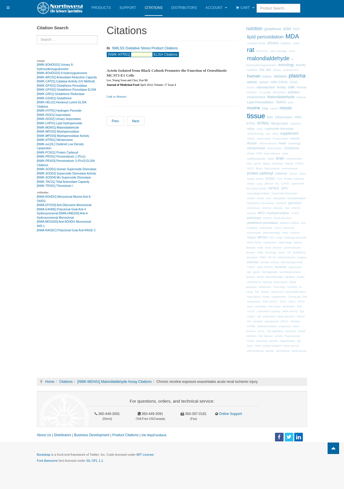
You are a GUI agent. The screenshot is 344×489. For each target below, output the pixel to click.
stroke (251, 153)
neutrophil (290, 331)
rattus (251, 128)
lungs (279, 237)
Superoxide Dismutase (284, 193)
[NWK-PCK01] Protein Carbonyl (57, 152)
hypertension (287, 340)
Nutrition (252, 69)
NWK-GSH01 (279, 82)
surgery (301, 257)
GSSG (294, 82)
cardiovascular (256, 158)
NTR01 (263, 123)
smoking (292, 287)
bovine (251, 87)
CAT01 (285, 183)
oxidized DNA (291, 70)
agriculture (294, 203)
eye (268, 133)
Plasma (301, 97)
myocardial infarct (295, 291)
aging (266, 163)
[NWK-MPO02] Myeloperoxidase (58, 131)
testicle (251, 198)
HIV (249, 321)
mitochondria (294, 158)
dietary (277, 70)
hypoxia (251, 213)
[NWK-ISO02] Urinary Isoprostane (59, 119)
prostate (258, 321)
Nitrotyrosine (279, 123)
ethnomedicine (255, 351)
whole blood (254, 282)
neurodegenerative (258, 193)
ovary (259, 128)
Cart (245, 8)
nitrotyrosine (256, 148)
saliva (302, 173)
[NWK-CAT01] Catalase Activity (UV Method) (66, 81)
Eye (302, 311)
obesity (289, 163)
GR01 (262, 257)
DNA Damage (278, 51)
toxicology (286, 65)
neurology (270, 252)
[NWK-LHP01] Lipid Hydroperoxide (59, 123)
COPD (295, 213)
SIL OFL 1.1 (94, 460)
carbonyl (281, 173)
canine (257, 163)
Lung (260, 183)
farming (267, 282)
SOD (296, 29)
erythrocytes (254, 232)
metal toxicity (298, 351)
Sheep (251, 183)
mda (260, 247)
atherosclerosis (286, 257)
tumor (281, 252)
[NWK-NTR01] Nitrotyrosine (55, 139)
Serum (278, 227)
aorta (285, 153)
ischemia (280, 267)
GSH (287, 29)
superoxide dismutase (279, 128)
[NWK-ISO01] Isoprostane (54, 115)
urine (296, 43)
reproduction (266, 87)
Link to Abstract (117, 96)
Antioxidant (265, 227)
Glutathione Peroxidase (260, 203)
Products (101, 8)
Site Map (147, 435)
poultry (301, 276)
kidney (267, 76)
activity (279, 336)
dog (249, 163)
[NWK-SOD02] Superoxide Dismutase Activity (66, 173)
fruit (305, 296)
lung (265, 108)
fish (257, 291)
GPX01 (273, 188)
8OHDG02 (279, 92)
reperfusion (295, 267)
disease (277, 247)
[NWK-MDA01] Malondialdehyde (58, 127)
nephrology (285, 242)
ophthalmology (255, 133)
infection (278, 208)
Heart (285, 232)
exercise (252, 262)
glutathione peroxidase (262, 222)
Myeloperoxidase (267, 326)
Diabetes (295, 123)
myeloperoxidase (278, 213)
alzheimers (265, 287)
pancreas (289, 227)
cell (259, 316)
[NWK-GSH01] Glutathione (54, 98)
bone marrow (291, 345)
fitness (265, 291)
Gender (264, 262)
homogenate (269, 271)
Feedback (160, 435)
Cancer (293, 173)
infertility (295, 321)
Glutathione (291, 148)
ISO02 (251, 138)
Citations (154, 8)
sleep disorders (286, 316)
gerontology (282, 351)
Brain (259, 168)
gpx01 (256, 272)
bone (250, 345)
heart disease (272, 153)
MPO (261, 213)
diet (268, 69)
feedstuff (281, 203)
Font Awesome (47, 460)
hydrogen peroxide (295, 237)
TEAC (283, 301)
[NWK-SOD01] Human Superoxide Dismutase (66, 169)
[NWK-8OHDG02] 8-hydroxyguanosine (62, 73)
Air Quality (265, 92)
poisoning (261, 340)
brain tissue (281, 282)
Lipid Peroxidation (260, 102)
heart (282, 143)
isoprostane (264, 138)
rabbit (270, 158)
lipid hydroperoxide (292, 262)
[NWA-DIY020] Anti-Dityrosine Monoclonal (64, 205)
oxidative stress (256, 43)
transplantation (296, 198)
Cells (260, 252)
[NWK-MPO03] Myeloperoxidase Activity (63, 135)
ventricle (295, 232)
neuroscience (290, 168)
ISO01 (251, 340)
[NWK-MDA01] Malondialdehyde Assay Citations (114, 382)
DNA (299, 306)
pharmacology (271, 232)
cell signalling (275, 331)
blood (260, 276)
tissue (256, 116)
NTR (259, 153)
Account (216, 8)
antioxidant (269, 316)
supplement (289, 133)
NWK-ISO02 (254, 242)
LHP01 (251, 267)
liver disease (266, 336)
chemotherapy (274, 276)
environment (256, 97)
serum (252, 82)
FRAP (301, 301)
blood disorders (282, 218)
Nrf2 (272, 237)
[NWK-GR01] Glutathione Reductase (61, 94)
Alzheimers (253, 208)
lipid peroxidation (265, 37)
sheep (266, 296)
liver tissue (274, 306)
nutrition (254, 28)
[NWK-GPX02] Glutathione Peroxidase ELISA (66, 89)
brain (280, 158)
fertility (281, 87)
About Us (44, 435)
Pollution (252, 92)
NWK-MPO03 (265, 267)
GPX (284, 188)
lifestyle (252, 143)
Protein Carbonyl (294, 178)
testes (260, 198)
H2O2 (250, 168)
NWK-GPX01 (290, 311)
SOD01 (267, 218)
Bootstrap (43, 454)
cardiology (294, 143)
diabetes (280, 76)
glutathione (272, 29)
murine (253, 108)
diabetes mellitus (289, 223)
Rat (261, 69)
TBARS (281, 102)
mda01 (251, 316)
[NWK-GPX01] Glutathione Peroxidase (62, 85)
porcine (273, 340)
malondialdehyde (268, 58)
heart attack (254, 296)
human (254, 75)
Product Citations (125, 435)
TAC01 (251, 311)
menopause (271, 321)
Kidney (275, 262)
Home (49, 382)
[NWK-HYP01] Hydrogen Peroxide (59, 110)
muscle (294, 138)
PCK (279, 178)
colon (258, 345)
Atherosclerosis (268, 143)
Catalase (252, 227)
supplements (279, 296)
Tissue (251, 237)
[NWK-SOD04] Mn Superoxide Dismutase (64, 177)
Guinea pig (294, 296)
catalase (289, 276)
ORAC (292, 301)
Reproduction (292, 336)
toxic (269, 198)
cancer (264, 82)
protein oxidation (272, 345)
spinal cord (277, 291)
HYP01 (299, 163)
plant (291, 102)
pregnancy (285, 326)
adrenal (268, 183)
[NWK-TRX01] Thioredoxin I (55, 185)
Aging (250, 178)
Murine (301, 316)
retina (275, 133)
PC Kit (272, 257)
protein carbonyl (260, 173)
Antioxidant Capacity (268, 311)
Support (127, 8)
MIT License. (145, 454)
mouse (286, 108)
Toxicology (279, 287)
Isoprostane (254, 301)
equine (259, 178)
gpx (249, 272)
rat (250, 49)
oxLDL (261, 331)
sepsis (274, 108)
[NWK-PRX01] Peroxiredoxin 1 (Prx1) (61, 156)
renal (268, 247)
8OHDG (273, 43)
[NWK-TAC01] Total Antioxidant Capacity (63, 181)
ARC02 (295, 208)
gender (270, 351)
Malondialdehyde (281, 97)
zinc (303, 223)
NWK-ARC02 (270, 301)
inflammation (284, 117)
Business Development (92, 435)
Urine (292, 51)
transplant (279, 198)
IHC (277, 183)
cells (291, 87)
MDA (292, 36)
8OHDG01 (262, 51)
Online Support (230, 414)
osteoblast (261, 306)
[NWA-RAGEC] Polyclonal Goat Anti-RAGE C (66, 230)
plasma (297, 76)
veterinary (277, 163)
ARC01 (284, 321)
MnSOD (266, 208)
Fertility (251, 326)
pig (299, 340)
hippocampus (272, 168)
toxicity (301, 65)
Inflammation (274, 148)
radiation (286, 43)
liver (270, 117)
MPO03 (263, 237)
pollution (294, 92)
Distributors (184, 8)
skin (287, 208)
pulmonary (254, 218)
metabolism (269, 242)
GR (289, 252)
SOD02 (270, 178)
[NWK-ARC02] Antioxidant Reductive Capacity (67, 77)
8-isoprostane (280, 138)
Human (302, 87)
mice (250, 306)
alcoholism (288, 306)
